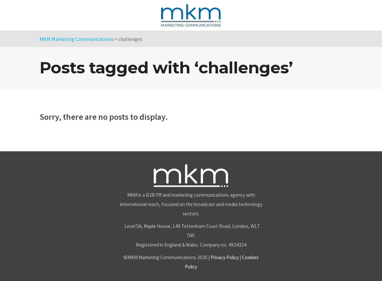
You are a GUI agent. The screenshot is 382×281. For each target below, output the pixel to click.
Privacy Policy (225, 257)
